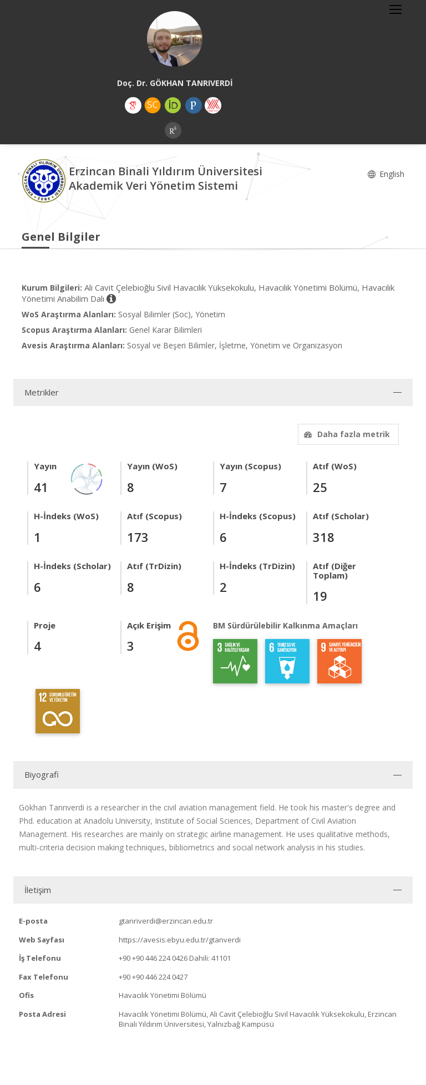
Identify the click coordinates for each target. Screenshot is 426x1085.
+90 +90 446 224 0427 (153, 977)
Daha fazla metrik (345, 434)
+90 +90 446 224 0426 (153, 958)
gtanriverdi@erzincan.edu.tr (166, 921)
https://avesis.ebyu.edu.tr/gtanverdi (180, 940)
